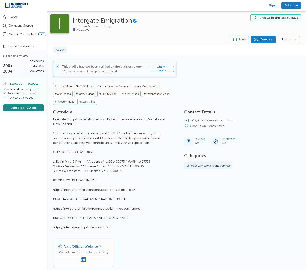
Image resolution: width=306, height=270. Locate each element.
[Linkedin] (83, 259)
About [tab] (60, 49)
